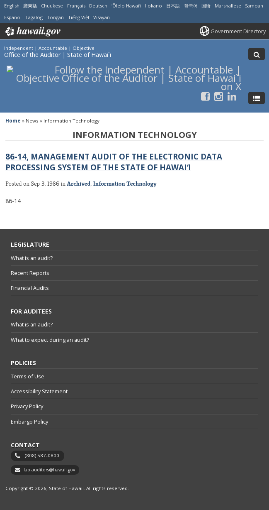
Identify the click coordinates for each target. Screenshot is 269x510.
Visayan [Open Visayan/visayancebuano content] (101, 17)
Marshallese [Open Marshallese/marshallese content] (228, 5)
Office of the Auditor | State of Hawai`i (57, 55)
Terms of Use (27, 376)
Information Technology (125, 183)
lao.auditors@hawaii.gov (49, 470)
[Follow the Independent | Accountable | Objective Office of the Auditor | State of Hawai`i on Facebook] (205, 96)
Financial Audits (30, 288)
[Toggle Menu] (256, 98)
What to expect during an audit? (50, 339)
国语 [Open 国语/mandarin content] (206, 5)
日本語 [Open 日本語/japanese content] (173, 5)
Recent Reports (30, 273)
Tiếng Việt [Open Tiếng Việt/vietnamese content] (79, 17)
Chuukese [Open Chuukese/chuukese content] (52, 5)
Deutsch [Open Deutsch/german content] (98, 5)
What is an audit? (32, 258)
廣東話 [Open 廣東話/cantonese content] (30, 5)
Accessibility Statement (39, 391)
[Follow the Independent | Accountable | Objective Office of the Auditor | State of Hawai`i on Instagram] (218, 96)
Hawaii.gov (32, 31)
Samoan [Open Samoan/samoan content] (254, 5)
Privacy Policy (27, 406)
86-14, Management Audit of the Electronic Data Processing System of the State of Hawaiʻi (113, 161)
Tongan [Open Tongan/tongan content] (55, 17)
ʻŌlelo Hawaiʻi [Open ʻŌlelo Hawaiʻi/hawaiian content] (126, 5)
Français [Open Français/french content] (76, 5)
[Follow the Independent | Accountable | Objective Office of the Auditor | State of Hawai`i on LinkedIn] (232, 96)
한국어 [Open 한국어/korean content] (191, 5)
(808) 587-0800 (42, 455)
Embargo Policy (29, 421)
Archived (79, 183)
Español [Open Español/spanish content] (13, 17)
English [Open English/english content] (11, 5)
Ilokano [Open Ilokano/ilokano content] (153, 5)
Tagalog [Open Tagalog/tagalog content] (34, 17)
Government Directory (238, 31)
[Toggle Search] (256, 54)
